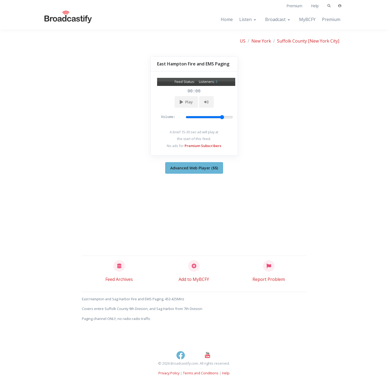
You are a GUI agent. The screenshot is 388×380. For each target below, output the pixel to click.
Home (227, 19)
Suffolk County (292, 41)
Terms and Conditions (201, 373)
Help (315, 5)
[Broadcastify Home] (62, 19)
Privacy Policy (168, 373)
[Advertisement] (194, 213)
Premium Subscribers (203, 145)
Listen (245, 19)
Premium (294, 5)
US (242, 41)
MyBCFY (307, 19)
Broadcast (275, 19)
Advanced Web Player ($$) (194, 167)
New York (261, 41)
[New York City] (323, 41)
